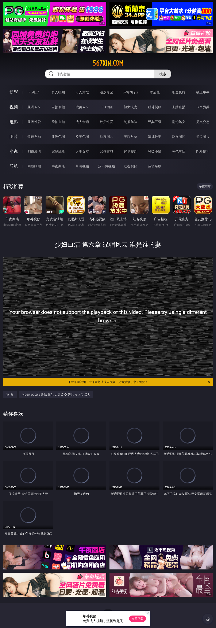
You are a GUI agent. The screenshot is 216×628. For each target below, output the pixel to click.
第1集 (10, 395)
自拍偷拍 (58, 107)
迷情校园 (130, 151)
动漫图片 (106, 136)
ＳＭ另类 (202, 107)
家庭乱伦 (58, 151)
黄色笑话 (178, 151)
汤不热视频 (106, 166)
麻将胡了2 (130, 92)
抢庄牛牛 (202, 92)
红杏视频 (130, 166)
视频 (13, 107)
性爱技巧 (202, 151)
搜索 (162, 74)
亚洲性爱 (34, 121)
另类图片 (202, 136)
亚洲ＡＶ (34, 107)
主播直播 (178, 107)
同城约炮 (34, 166)
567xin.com (108, 63)
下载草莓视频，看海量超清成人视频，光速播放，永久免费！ (139, 381)
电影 (13, 122)
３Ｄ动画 (106, 107)
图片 (13, 136)
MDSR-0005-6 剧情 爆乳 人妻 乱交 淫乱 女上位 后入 (56, 395)
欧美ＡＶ (82, 107)
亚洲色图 (58, 136)
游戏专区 (106, 92)
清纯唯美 (154, 136)
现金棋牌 (178, 92)
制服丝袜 (130, 121)
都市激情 (34, 151)
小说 (13, 151)
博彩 (13, 92)
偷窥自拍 (34, 136)
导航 (13, 166)
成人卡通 (82, 121)
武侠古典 (106, 151)
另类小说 (154, 151)
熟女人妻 (130, 107)
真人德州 (58, 92)
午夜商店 (58, 166)
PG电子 (34, 92)
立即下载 (137, 619)
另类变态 (202, 121)
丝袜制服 (154, 107)
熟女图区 (178, 136)
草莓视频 (82, 166)
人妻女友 (82, 151)
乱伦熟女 (178, 121)
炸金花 (155, 92)
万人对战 (82, 92)
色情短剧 (154, 166)
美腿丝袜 (130, 136)
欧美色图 (82, 136)
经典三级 (154, 121)
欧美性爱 (106, 121)
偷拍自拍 (58, 121)
